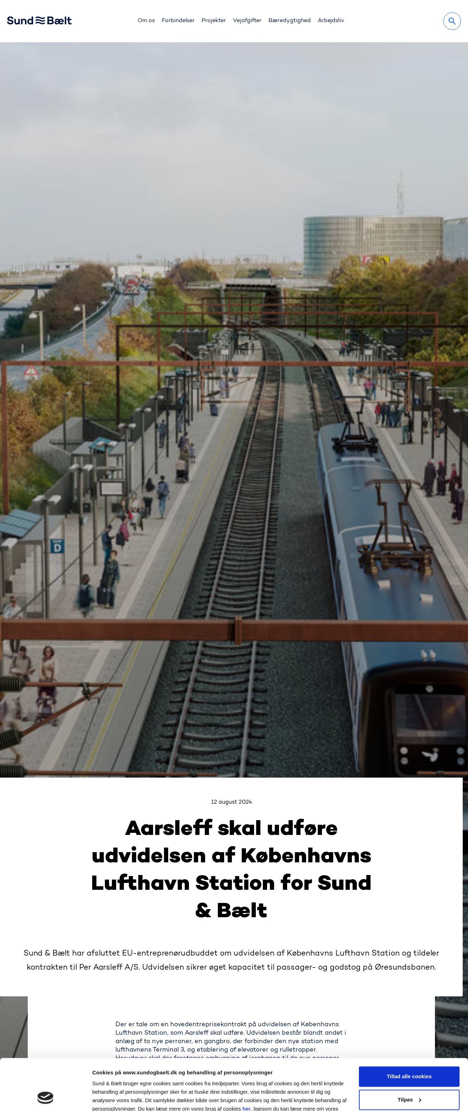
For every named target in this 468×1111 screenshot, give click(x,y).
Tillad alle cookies (409, 1029)
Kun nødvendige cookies (409, 1075)
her (246, 1061)
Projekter (214, 21)
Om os (146, 21)
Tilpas (409, 1051)
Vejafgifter (247, 21)
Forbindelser (178, 21)
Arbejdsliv (331, 21)
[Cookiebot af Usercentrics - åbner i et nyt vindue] (45, 1097)
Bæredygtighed (289, 21)
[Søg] (452, 21)
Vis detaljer (106, 1097)
